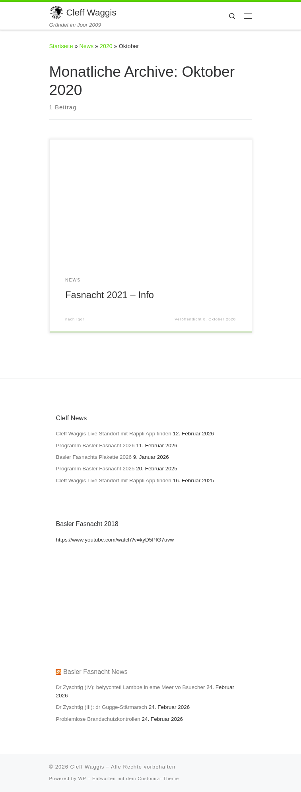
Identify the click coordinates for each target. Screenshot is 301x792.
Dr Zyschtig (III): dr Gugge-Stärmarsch (101, 707)
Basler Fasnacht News (95, 671)
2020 (106, 46)
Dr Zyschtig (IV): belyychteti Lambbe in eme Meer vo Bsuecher (130, 687)
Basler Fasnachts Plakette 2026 (94, 457)
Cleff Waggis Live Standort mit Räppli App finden (113, 434)
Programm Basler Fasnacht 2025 (95, 469)
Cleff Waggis (87, 767)
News (87, 46)
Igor (80, 319)
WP (82, 778)
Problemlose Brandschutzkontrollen (98, 719)
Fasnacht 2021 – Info (109, 295)
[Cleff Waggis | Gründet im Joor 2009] (56, 12)
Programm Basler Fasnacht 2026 (95, 445)
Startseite (61, 46)
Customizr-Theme (158, 778)
